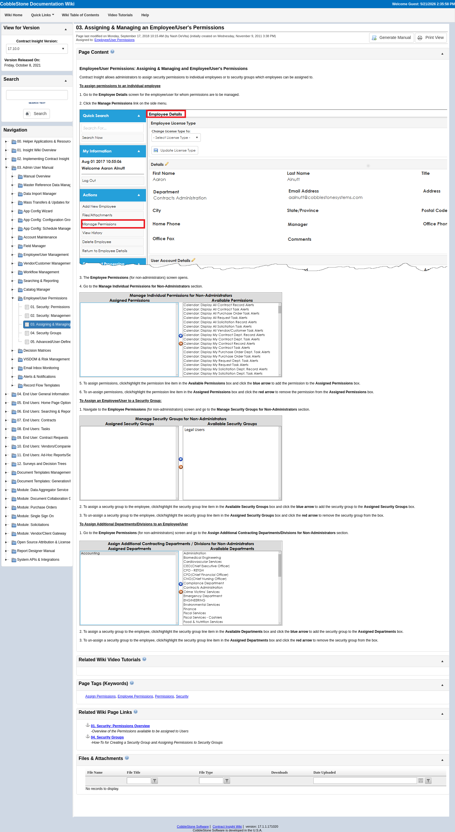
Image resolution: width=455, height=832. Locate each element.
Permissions (164, 696)
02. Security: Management (50, 316)
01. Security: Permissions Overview (57, 307)
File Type (206, 772)
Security (182, 696)
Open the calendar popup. (421, 780)
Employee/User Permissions (115, 40)
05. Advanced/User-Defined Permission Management (71, 342)
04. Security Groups (45, 333)
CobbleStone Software (193, 826)
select (63, 48)
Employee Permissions (135, 696)
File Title (133, 772)
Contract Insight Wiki (227, 826)
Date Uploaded (324, 772)
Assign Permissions (100, 696)
